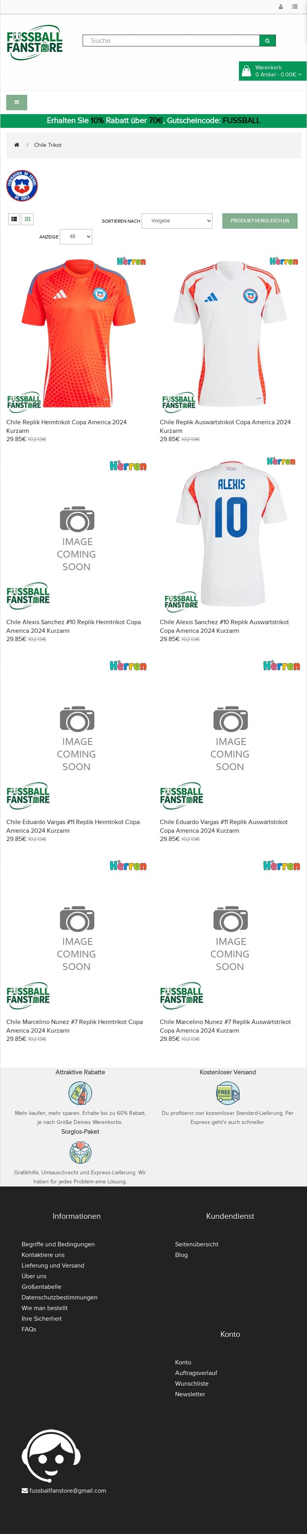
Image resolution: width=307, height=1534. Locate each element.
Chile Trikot (47, 145)
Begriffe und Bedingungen (58, 1244)
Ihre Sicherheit (42, 1319)
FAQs (29, 1329)
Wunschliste (192, 1384)
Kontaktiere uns (43, 1255)
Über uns (34, 1276)
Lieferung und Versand (53, 1266)
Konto (183, 1362)
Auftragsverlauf (196, 1373)
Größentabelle (41, 1287)
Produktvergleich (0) (260, 221)
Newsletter (190, 1394)
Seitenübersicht (196, 1244)
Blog (181, 1255)
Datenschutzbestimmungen (60, 1297)
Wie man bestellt (45, 1308)
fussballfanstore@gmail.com (68, 1491)
